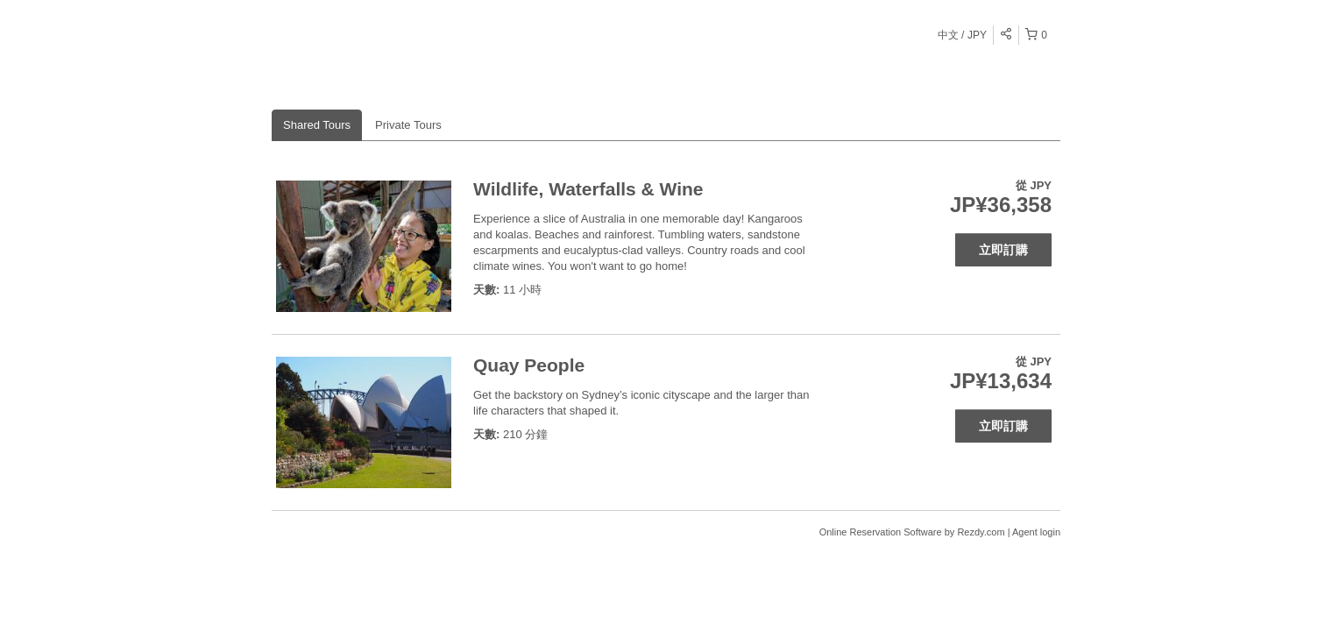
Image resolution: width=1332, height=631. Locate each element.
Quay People (529, 365)
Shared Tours (317, 124)
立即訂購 (1003, 250)
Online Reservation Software (880, 532)
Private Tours (408, 124)
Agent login (1036, 532)
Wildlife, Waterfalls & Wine (588, 189)
